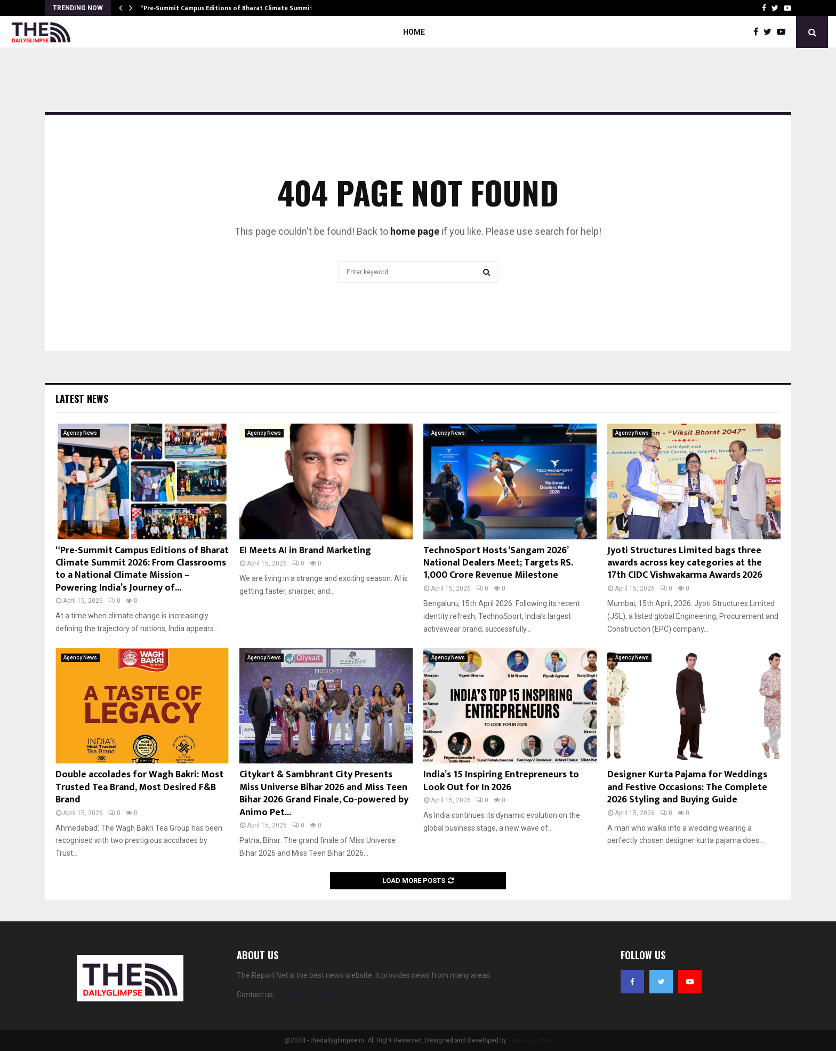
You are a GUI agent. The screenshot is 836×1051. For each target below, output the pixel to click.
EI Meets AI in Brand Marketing (305, 551)
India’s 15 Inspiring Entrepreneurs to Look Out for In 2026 (501, 781)
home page (414, 231)
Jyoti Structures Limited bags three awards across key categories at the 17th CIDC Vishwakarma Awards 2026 (684, 563)
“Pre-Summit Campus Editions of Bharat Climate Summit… (229, 8)
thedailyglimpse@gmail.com (324, 994)
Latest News (81, 398)
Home (414, 32)
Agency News (80, 433)
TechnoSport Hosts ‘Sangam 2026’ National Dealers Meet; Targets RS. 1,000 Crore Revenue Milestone (498, 563)
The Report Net (530, 1040)
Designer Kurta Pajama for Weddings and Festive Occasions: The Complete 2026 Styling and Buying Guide (687, 787)
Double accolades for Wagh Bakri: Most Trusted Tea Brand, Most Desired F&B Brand (139, 787)
